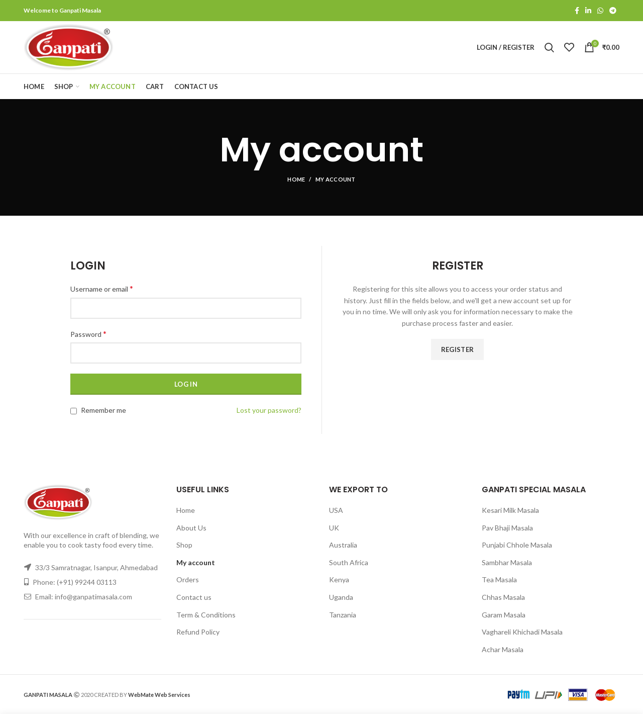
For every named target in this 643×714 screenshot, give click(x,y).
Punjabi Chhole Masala (517, 545)
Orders (187, 579)
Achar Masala (502, 649)
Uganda (341, 597)
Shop (184, 545)
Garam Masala (503, 614)
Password (88, 333)
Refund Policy (198, 632)
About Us (191, 527)
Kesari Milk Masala (510, 510)
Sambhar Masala (507, 562)
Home (296, 179)
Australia (343, 545)
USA (336, 510)
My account (195, 562)
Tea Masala (499, 579)
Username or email (101, 288)
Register (457, 349)
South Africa (348, 562)
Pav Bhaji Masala (507, 527)
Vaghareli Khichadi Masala (522, 632)
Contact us (193, 597)
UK (334, 527)
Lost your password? (269, 410)
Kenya (339, 579)
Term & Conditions (206, 614)
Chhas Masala (503, 597)
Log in (185, 384)
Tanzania (342, 614)
